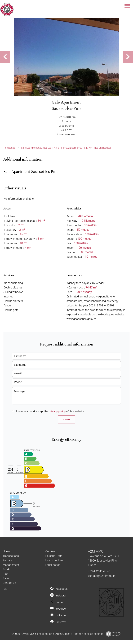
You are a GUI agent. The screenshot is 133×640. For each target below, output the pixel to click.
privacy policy (57, 411)
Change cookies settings (88, 634)
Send (66, 419)
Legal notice (44, 634)
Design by (113, 634)
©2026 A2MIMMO (22, 634)
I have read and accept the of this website (50, 411)
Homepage (9, 147)
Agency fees (62, 634)
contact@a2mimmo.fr (101, 575)
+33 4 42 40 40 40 (99, 571)
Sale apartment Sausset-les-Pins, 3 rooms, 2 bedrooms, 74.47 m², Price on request (66, 147)
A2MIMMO (95, 551)
